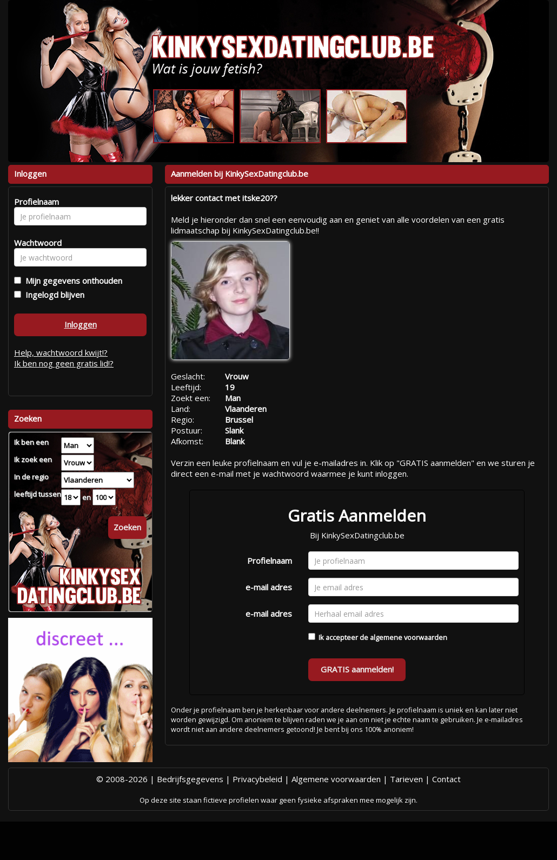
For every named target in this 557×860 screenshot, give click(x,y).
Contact (446, 779)
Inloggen (80, 324)
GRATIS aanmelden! (357, 669)
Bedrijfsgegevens (190, 779)
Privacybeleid (257, 779)
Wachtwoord (35, 242)
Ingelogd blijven (52, 294)
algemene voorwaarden (408, 637)
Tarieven (406, 779)
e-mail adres (269, 587)
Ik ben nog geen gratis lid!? (64, 363)
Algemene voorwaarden (336, 779)
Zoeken (127, 527)
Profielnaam (269, 560)
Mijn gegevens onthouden (71, 280)
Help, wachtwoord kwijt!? (61, 352)
